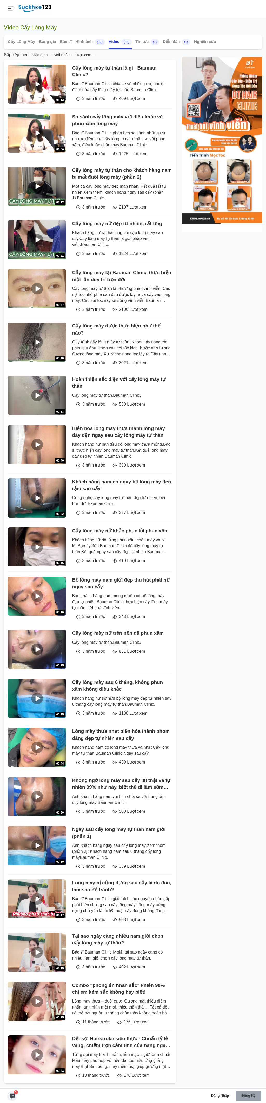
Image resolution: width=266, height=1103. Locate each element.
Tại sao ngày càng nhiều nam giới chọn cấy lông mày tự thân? (117, 939)
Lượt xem (83, 55)
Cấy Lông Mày (21, 41)
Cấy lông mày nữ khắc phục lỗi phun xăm (120, 530)
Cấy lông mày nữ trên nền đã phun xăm (118, 633)
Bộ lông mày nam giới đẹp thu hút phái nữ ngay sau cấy (121, 583)
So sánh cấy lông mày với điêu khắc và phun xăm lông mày (117, 120)
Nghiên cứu (205, 41)
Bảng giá (47, 41)
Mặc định (40, 55)
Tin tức (147, 42)
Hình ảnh (90, 42)
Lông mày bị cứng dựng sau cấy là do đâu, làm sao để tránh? (121, 886)
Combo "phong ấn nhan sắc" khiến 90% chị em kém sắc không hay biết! (118, 988)
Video (120, 42)
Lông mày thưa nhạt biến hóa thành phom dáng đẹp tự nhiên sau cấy (121, 734)
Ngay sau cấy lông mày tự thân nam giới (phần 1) (119, 833)
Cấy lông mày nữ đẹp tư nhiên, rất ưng (117, 223)
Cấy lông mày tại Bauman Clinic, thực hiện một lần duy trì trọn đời (121, 276)
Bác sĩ (66, 41)
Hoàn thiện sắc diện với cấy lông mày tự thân (119, 382)
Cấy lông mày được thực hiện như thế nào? (116, 329)
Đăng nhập (220, 1096)
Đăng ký (248, 1096)
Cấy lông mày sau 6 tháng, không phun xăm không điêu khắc (117, 685)
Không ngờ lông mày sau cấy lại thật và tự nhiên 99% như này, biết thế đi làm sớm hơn (121, 784)
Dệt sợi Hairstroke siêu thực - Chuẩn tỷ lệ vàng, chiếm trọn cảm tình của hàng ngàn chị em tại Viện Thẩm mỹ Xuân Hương (120, 1042)
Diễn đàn (176, 42)
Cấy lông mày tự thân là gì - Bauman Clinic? (114, 71)
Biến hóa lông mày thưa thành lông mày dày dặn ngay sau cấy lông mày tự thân (118, 432)
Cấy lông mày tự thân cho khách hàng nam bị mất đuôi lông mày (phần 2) (122, 173)
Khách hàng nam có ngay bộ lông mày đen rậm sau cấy (121, 485)
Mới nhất (61, 55)
